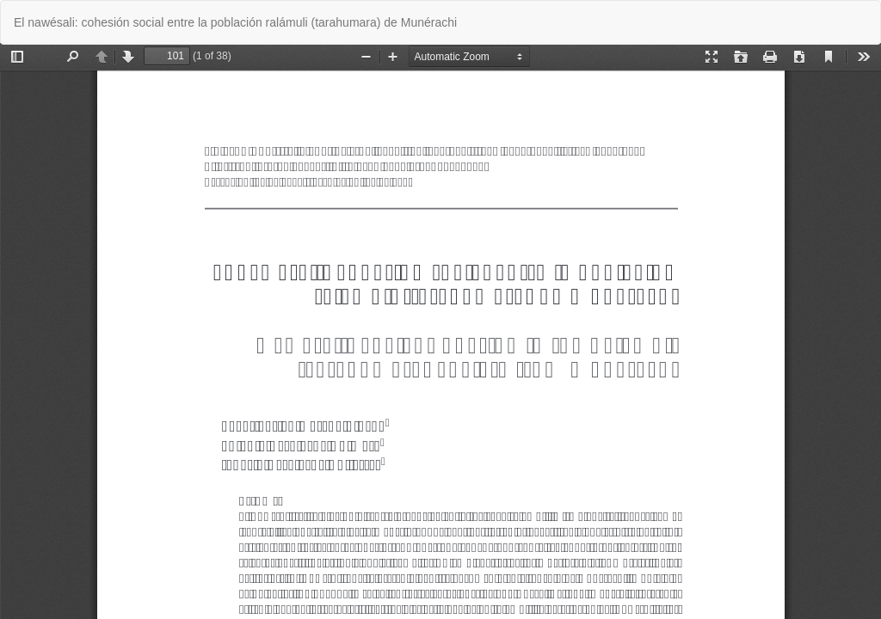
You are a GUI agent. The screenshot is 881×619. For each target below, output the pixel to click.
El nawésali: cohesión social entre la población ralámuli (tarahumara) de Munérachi (235, 22)
